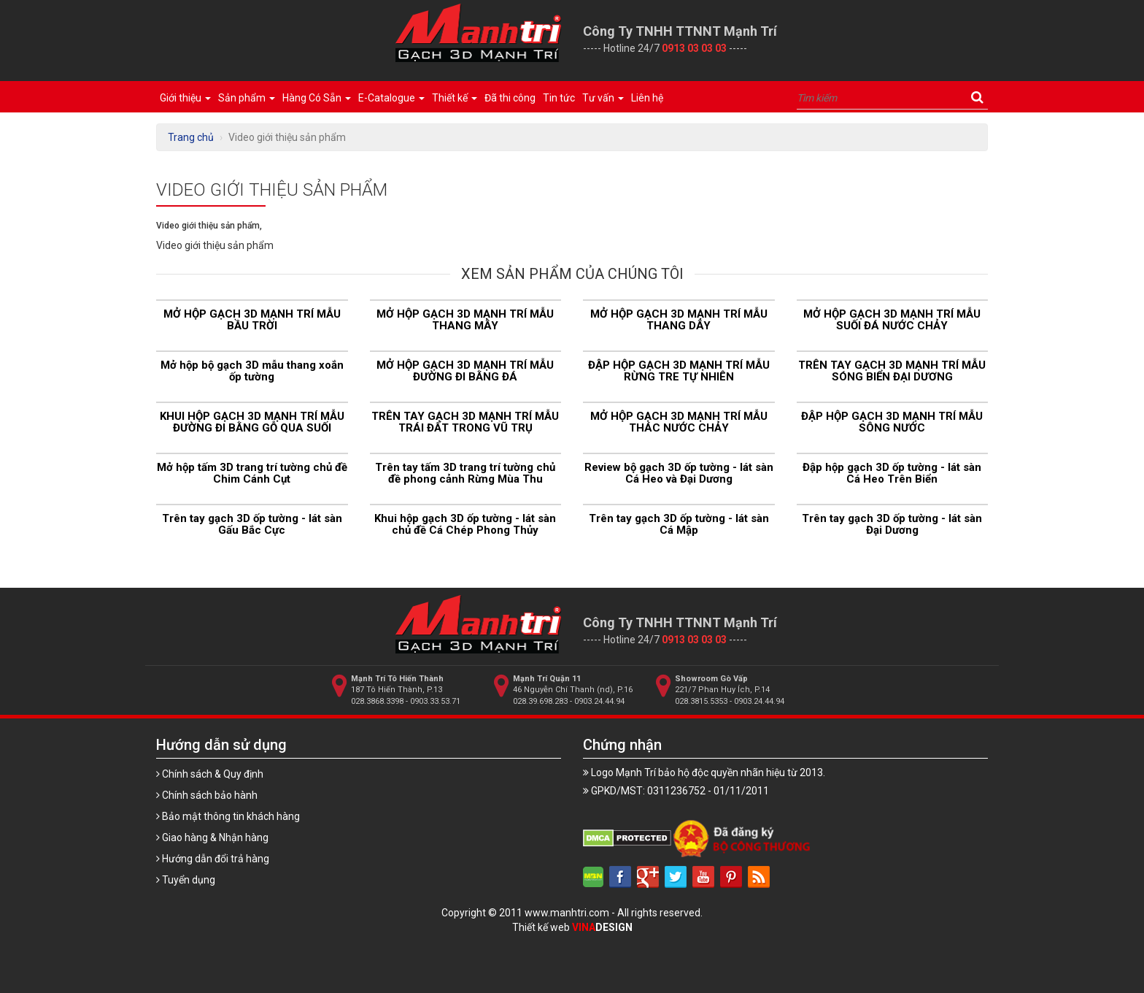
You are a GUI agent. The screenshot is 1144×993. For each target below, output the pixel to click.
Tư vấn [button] (603, 98)
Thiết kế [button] (454, 98)
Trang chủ (191, 137)
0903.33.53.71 (435, 701)
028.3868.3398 (377, 701)
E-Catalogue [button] (391, 98)
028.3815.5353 (701, 701)
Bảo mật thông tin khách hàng (228, 816)
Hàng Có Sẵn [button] (316, 98)
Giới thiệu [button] (185, 98)
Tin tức (559, 98)
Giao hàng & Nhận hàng (212, 837)
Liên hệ (647, 98)
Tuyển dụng (185, 880)
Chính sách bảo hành (207, 795)
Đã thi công (510, 98)
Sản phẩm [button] (246, 98)
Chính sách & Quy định (209, 774)
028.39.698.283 (540, 701)
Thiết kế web (572, 927)
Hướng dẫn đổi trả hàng (212, 858)
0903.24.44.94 (599, 701)
